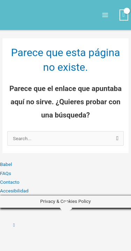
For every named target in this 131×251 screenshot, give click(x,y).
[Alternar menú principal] (105, 15)
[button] (14, 225)
